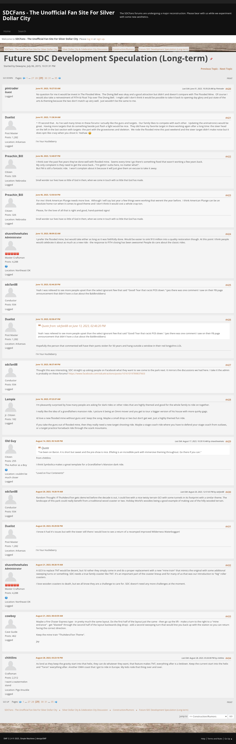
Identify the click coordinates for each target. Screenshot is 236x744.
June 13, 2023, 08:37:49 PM (48, 364)
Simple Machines (27, 738)
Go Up (6, 701)
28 (36, 78)
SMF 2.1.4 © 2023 (11, 738)
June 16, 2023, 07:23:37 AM (48, 399)
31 (49, 78)
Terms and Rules (215, 738)
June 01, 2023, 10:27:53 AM (48, 88)
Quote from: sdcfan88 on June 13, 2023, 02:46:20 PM (73, 326)
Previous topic (209, 68)
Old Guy (10, 441)
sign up (100, 39)
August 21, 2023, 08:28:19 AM (49, 564)
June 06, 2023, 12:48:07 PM (48, 156)
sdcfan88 (11, 284)
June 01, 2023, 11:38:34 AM (48, 117)
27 (32, 78)
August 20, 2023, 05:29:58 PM (49, 526)
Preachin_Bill (14, 156)
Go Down (8, 78)
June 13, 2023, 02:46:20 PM (48, 284)
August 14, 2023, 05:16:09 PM (49, 441)
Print (229, 78)
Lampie (10, 399)
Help (203, 738)
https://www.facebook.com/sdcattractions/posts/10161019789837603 (107, 373)
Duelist (10, 117)
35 (56, 78)
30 (46, 78)
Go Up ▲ (228, 738)
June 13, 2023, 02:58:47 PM (48, 319)
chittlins (11, 658)
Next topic (226, 68)
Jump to (183, 716)
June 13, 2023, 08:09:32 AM (48, 233)
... (29, 78)
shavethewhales (16, 233)
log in (90, 39)
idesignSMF (41, 738)
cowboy (10, 616)
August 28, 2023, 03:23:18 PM (49, 657)
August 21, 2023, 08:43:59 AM (49, 615)
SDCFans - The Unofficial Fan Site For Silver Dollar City (59, 15)
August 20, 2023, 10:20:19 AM (49, 491)
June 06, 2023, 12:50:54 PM (48, 194)
